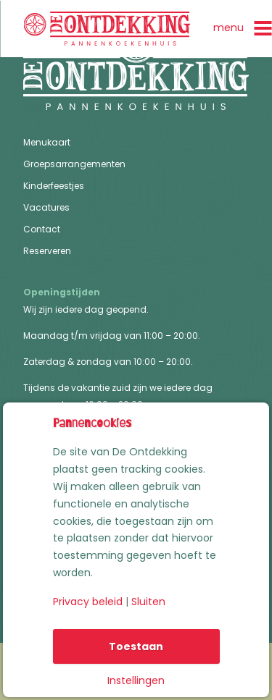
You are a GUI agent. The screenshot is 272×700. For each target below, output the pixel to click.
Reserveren (47, 251)
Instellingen (136, 680)
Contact (41, 229)
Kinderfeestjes (53, 186)
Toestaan (136, 646)
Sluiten (148, 601)
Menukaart (46, 143)
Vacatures (46, 208)
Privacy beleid (88, 601)
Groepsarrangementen (74, 164)
